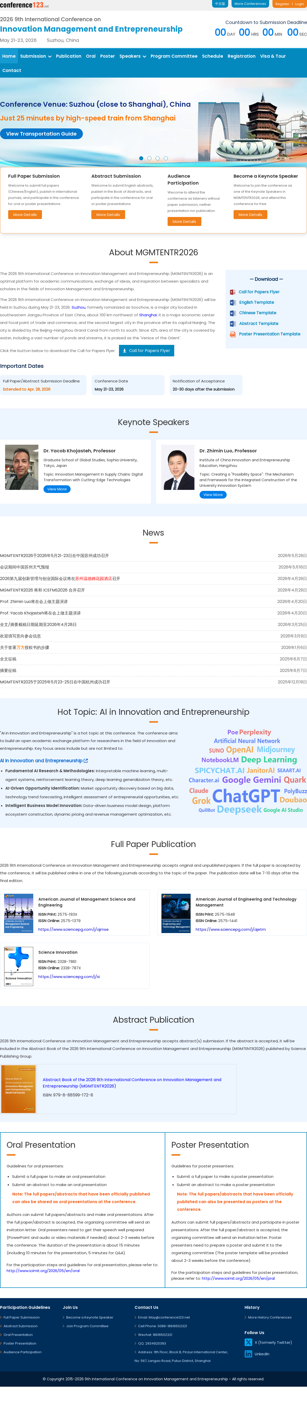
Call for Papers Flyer (259, 292)
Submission (35, 56)
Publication (68, 56)
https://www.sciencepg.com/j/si (69, 976)
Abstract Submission (21, 1326)
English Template (256, 302)
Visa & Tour (273, 56)
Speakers (132, 56)
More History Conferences (270, 1317)
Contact (11, 70)
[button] (141, 158)
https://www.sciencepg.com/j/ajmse (73, 929)
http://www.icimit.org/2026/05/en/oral (43, 1270)
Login (299, 4)
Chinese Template (257, 313)
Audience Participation (22, 1352)
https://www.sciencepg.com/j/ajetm (231, 929)
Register (282, 4)
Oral (91, 56)
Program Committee (174, 56)
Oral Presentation (18, 1334)
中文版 (220, 3)
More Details (25, 214)
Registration (242, 56)
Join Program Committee (87, 1326)
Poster (107, 56)
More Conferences (250, 3)
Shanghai (148, 315)
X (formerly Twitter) (268, 1342)
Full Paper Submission (22, 1317)
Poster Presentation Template (269, 334)
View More (57, 489)
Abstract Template (258, 324)
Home (9, 56)
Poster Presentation (20, 1343)
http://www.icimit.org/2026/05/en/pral (238, 1278)
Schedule (212, 56)
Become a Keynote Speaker (89, 1317)
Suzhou (78, 307)
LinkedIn (257, 1354)
